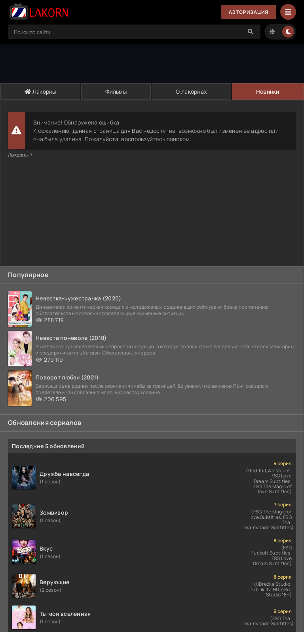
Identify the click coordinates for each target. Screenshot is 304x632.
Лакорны (40, 91)
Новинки (267, 91)
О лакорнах (191, 91)
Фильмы (116, 91)
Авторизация (248, 12)
